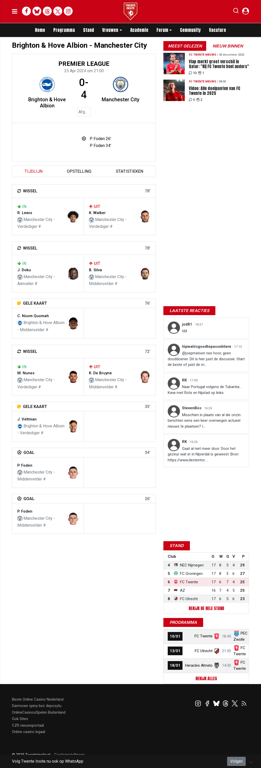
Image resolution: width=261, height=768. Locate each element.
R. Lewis (24, 212)
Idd (184, 331)
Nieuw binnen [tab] (228, 45)
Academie (139, 30)
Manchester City (120, 99)
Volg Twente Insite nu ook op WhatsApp (47, 761)
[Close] (251, 761)
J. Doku (24, 270)
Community (190, 30)
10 (193, 73)
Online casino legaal (28, 731)
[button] (236, 11)
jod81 (187, 324)
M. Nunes (25, 373)
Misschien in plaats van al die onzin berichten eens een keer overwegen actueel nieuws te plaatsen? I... (204, 421)
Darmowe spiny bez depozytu (36, 705)
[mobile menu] (14, 11)
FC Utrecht (204, 651)
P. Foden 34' (100, 145)
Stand (88, 30)
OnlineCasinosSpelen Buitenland (39, 712)
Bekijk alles (206, 678)
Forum (162, 30)
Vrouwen (110, 30)
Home (40, 30)
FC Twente (203, 636)
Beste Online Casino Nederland (37, 699)
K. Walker (97, 212)
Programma (64, 30)
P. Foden (24, 465)
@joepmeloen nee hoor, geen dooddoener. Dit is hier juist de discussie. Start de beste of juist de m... (206, 359)
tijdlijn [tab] (33, 171)
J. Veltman (27, 419)
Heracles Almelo (199, 665)
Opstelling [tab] (79, 171)
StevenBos (192, 408)
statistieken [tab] (129, 171)
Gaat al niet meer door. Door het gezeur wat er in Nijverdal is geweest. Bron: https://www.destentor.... (203, 454)
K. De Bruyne (100, 373)
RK (185, 380)
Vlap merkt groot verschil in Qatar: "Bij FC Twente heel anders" (219, 64)
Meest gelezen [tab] (185, 45)
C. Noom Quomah (33, 316)
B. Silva (95, 270)
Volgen (236, 761)
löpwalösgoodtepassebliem (207, 346)
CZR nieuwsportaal (28, 725)
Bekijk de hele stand (206, 608)
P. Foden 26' (100, 138)
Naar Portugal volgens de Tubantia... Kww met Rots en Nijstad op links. (205, 390)
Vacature (217, 30)
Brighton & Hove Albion (47, 102)
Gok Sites (20, 718)
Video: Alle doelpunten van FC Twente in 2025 (214, 91)
